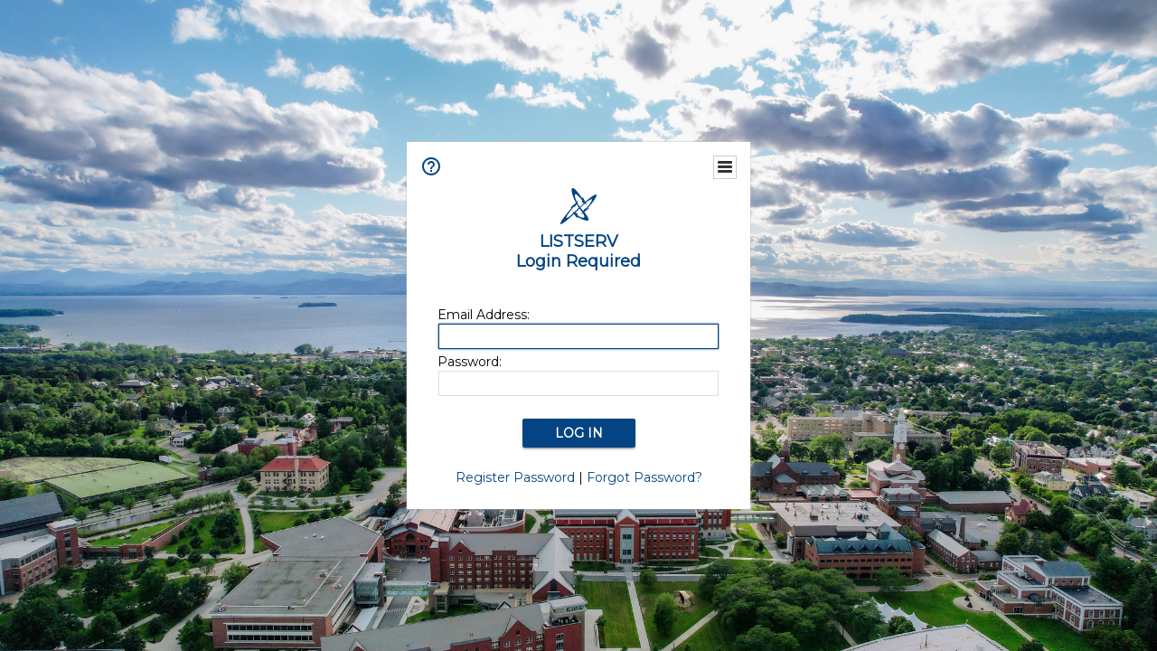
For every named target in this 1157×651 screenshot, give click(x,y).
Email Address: (483, 315)
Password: (469, 362)
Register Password (515, 477)
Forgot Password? (644, 477)
